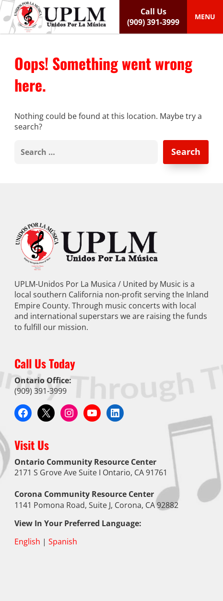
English (27, 541)
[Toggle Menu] (205, 17)
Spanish (62, 541)
